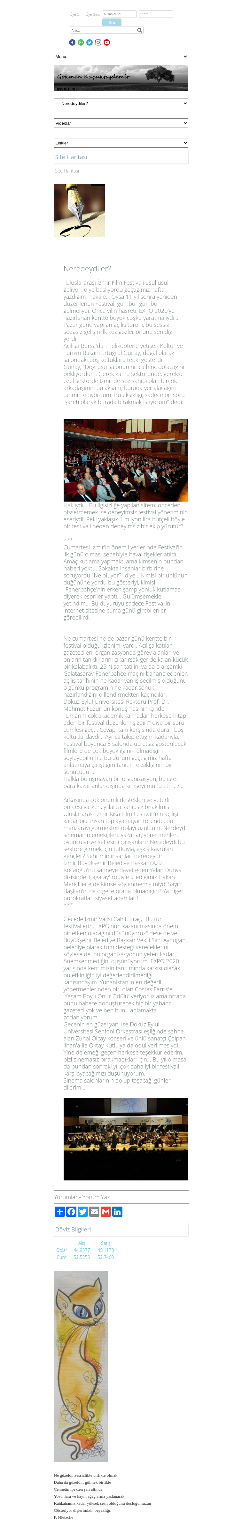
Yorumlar (66, 1197)
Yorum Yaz (96, 1197)
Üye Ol (75, 14)
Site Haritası (67, 171)
